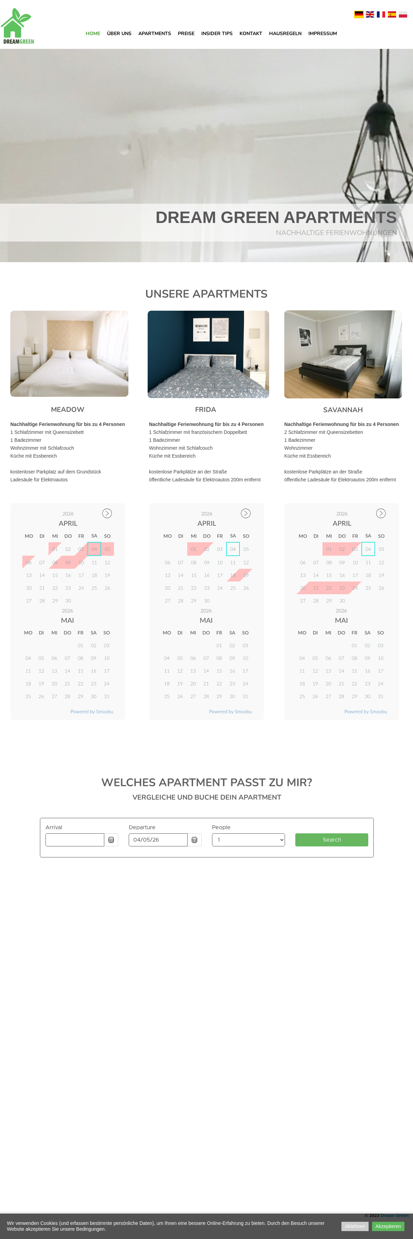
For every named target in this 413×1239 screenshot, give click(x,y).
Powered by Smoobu (230, 711)
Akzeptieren (388, 1226)
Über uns (119, 33)
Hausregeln (285, 33)
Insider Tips (217, 33)
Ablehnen (355, 1226)
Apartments (154, 33)
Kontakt (251, 33)
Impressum (322, 33)
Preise (186, 33)
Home (93, 33)
